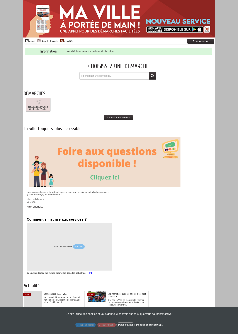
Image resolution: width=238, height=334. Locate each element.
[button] (38, 104)
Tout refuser (106, 325)
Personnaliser (125, 325)
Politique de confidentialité (149, 325)
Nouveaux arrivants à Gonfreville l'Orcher (38, 104)
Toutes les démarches (118, 117)
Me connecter (202, 41)
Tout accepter (85, 325)
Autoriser (79, 246)
